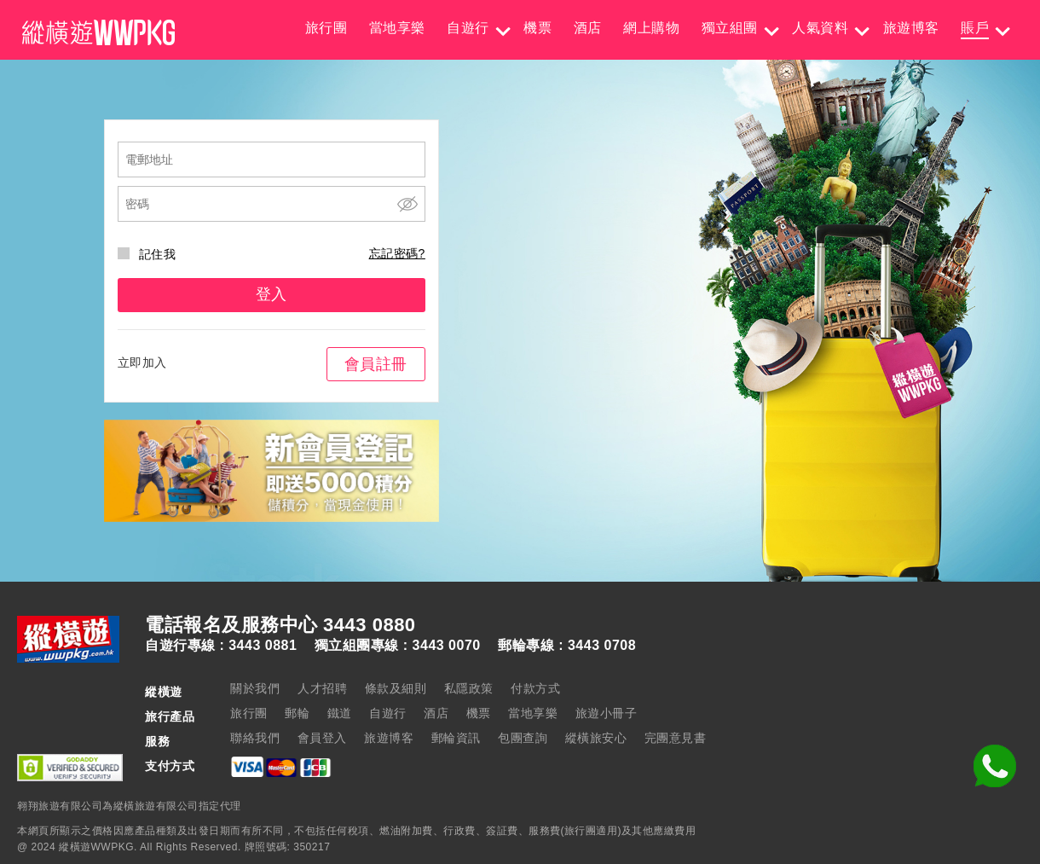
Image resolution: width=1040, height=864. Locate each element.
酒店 (588, 27)
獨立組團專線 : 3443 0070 (398, 645)
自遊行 (468, 27)
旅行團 (326, 27)
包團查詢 (522, 738)
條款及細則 (396, 688)
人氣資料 (820, 27)
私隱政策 (469, 688)
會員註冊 (375, 364)
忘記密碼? (397, 253)
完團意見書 (675, 738)
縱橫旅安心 (596, 738)
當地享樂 (397, 27)
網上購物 (651, 27)
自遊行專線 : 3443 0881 (221, 645)
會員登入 (322, 738)
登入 (271, 294)
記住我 (147, 254)
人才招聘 (322, 688)
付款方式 (535, 688)
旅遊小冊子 (606, 713)
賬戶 (975, 27)
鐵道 (339, 713)
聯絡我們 (255, 738)
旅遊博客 (911, 27)
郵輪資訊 (456, 738)
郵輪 (297, 713)
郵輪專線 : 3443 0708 (567, 645)
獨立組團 (730, 27)
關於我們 (255, 688)
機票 (537, 27)
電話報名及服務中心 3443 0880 (280, 625)
